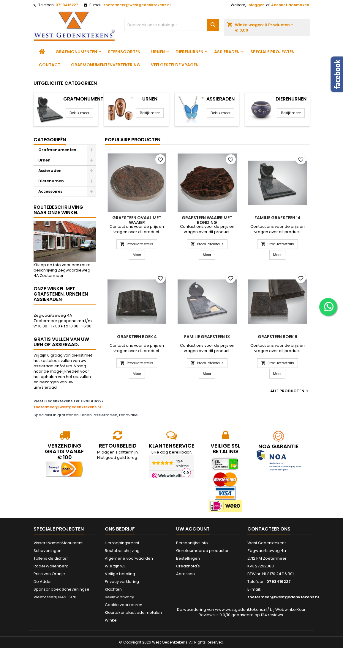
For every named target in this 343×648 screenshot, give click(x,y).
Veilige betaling (120, 574)
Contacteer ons (268, 528)
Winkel (111, 620)
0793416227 (67, 4)
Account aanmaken (290, 4)
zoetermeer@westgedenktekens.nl (137, 4)
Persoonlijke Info (192, 543)
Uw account (193, 528)
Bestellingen (188, 558)
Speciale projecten (272, 52)
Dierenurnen (189, 52)
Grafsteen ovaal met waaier (136, 220)
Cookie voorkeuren (123, 605)
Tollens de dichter (51, 558)
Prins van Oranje (49, 574)
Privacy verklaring (122, 581)
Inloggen (256, 4)
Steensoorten (124, 52)
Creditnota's (188, 566)
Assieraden (227, 52)
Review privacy (119, 597)
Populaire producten (132, 139)
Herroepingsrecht (122, 543)
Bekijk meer (79, 112)
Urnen (158, 52)
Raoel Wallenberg (51, 566)
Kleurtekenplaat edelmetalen (133, 612)
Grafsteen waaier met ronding (207, 220)
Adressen (185, 574)
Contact (49, 65)
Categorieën (50, 139)
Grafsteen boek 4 (137, 337)
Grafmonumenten (76, 52)
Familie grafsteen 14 (278, 218)
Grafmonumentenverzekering (105, 65)
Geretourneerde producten (203, 550)
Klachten (113, 589)
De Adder (43, 581)
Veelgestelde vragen (175, 65)
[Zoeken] (171, 25)
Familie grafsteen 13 (207, 337)
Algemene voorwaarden (129, 558)
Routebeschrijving (122, 550)
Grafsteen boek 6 (277, 337)
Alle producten (290, 391)
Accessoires (50, 191)
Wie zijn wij (115, 566)
